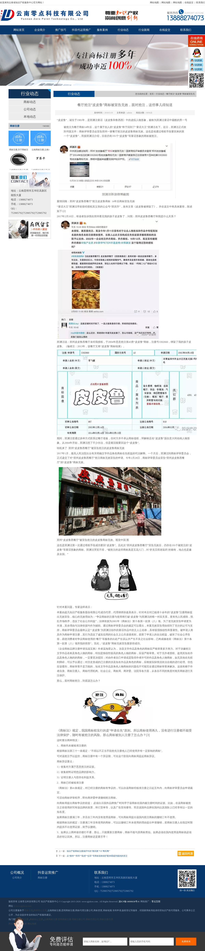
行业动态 (123, 29)
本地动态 (30, 116)
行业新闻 (144, 29)
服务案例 (102, 29)
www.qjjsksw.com (23, 906)
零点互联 (156, 901)
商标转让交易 (40, 910)
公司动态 (30, 109)
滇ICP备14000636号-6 (129, 901)
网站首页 (18, 29)
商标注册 (42, 877)
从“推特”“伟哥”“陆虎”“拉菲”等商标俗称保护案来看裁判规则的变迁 (97, 856)
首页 (152, 94)
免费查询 (186, 941)
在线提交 (188, 2)
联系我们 (200, 2)
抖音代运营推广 (81, 29)
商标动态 (30, 102)
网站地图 (154, 2)
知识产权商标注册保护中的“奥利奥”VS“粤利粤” (88, 851)
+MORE (45, 126)
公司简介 (17, 877)
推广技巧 (60, 29)
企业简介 (39, 29)
